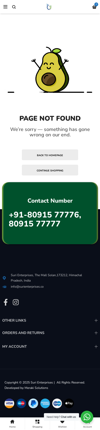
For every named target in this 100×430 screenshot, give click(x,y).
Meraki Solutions (36, 388)
